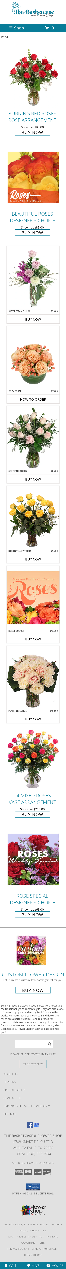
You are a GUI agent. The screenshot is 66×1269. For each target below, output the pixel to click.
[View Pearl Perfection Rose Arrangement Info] (33, 677)
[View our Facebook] (30, 1127)
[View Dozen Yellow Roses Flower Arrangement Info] (33, 517)
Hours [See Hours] (55, 1265)
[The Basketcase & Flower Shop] (33, 18)
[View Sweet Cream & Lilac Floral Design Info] (33, 277)
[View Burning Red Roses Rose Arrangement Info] (33, 77)
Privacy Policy (17, 1248)
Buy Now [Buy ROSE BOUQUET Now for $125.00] (33, 639)
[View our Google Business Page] (36, 1127)
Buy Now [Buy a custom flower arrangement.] (33, 990)
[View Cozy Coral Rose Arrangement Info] (33, 357)
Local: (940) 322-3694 (33, 1154)
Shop (16, 28)
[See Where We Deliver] (33, 1064)
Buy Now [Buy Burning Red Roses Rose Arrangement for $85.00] (32, 132)
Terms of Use (33, 1254)
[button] (33, 1186)
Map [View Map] (33, 1265)
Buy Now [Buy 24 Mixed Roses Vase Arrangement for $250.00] (32, 814)
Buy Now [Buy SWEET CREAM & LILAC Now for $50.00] (33, 319)
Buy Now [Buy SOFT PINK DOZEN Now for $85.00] (33, 479)
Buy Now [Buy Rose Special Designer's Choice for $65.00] (32, 915)
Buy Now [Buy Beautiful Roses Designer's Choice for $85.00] (32, 232)
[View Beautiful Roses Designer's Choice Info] (33, 177)
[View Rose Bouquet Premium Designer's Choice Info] (33, 597)
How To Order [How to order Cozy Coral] (33, 399)
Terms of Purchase (43, 1248)
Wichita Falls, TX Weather (26, 1236)
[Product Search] (34, 1044)
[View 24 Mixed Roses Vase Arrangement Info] (33, 759)
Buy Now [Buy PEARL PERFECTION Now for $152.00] (33, 719)
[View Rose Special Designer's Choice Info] (33, 859)
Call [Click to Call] (11, 1265)
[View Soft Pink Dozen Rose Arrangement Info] (33, 437)
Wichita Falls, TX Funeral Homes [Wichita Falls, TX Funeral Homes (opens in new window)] (26, 1224)
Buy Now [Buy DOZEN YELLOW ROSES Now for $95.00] (33, 559)
